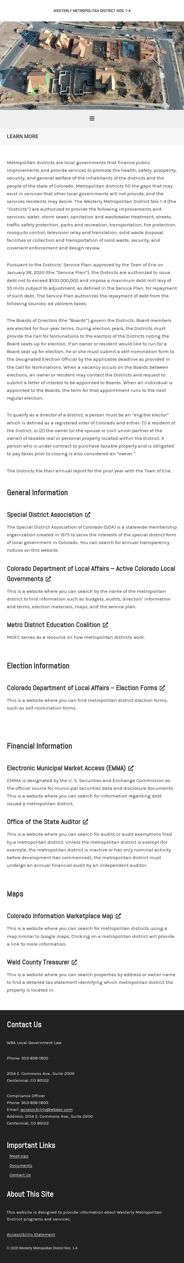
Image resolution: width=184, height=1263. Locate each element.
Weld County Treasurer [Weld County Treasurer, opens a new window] (42, 962)
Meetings (19, 1156)
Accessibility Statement (31, 1234)
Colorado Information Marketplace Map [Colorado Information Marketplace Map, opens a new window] (64, 915)
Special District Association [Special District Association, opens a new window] (48, 514)
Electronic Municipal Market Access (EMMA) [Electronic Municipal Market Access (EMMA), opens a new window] (70, 768)
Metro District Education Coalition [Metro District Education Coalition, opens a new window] (57, 624)
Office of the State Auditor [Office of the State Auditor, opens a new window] (47, 821)
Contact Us (20, 1174)
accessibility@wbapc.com (47, 1109)
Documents (20, 1165)
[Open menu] (92, 118)
